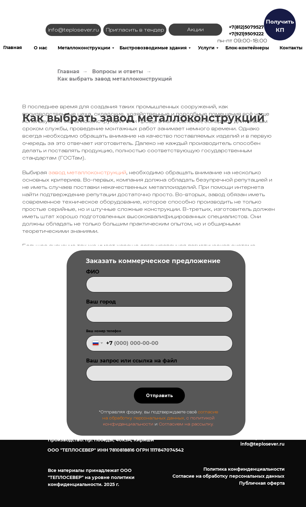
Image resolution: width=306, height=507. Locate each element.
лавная (13, 47)
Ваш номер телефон (103, 331)
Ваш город (101, 302)
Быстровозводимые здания (153, 48)
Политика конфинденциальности (244, 469)
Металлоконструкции (84, 48)
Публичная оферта (262, 483)
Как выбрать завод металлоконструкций (114, 79)
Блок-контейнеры (247, 48)
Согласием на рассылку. (186, 423)
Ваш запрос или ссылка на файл (131, 361)
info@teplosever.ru (262, 444)
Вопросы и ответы (117, 71)
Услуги (206, 48)
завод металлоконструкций (87, 172)
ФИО (92, 272)
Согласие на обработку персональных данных (228, 476)
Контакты (291, 48)
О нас (40, 48)
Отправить (159, 395)
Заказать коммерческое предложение (153, 261)
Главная (68, 71)
